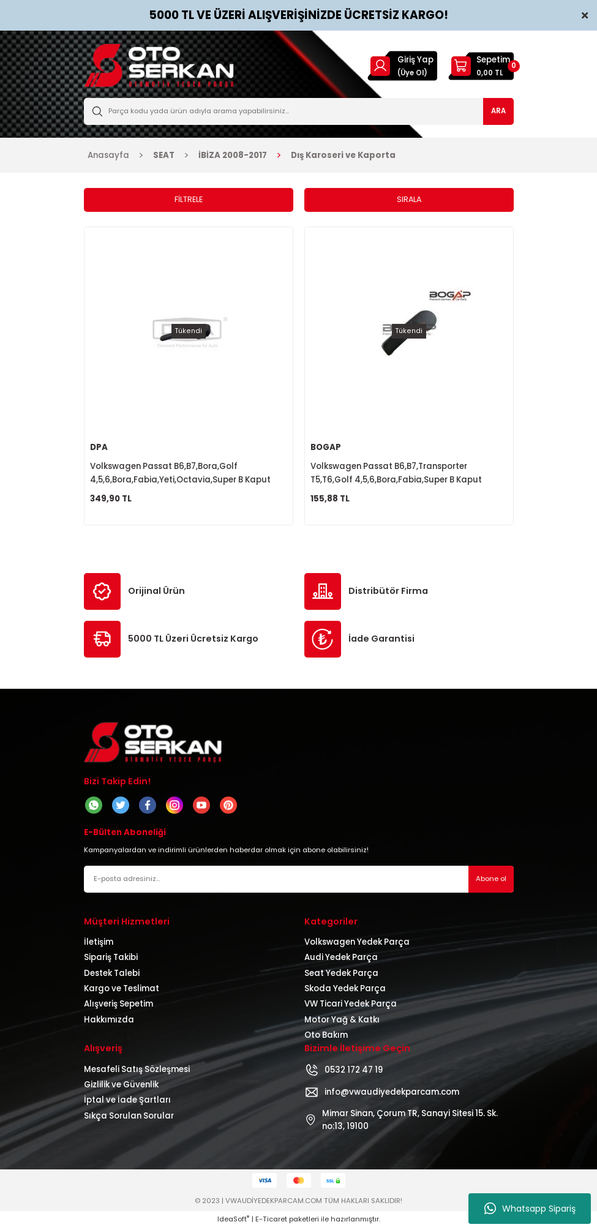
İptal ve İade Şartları (127, 1102)
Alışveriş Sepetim (118, 1006)
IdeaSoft (233, 1221)
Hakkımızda (109, 1022)
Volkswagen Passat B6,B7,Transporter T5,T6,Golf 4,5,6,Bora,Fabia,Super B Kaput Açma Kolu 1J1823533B (396, 474)
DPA (99, 448)
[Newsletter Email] (299, 881)
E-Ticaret (271, 1221)
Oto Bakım (326, 1037)
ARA (498, 111)
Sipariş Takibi (111, 960)
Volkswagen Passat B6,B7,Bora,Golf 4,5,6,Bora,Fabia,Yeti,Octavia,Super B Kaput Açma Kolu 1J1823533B (180, 474)
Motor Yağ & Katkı (342, 1022)
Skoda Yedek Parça (345, 991)
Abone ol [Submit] (491, 881)
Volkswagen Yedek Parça (357, 944)
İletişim (98, 944)
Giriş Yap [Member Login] (415, 60)
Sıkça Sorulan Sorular (129, 1118)
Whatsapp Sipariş (530, 1208)
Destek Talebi (112, 975)
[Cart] (481, 66)
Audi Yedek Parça (341, 960)
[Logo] (159, 65)
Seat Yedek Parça (341, 975)
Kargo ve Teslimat (121, 991)
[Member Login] (380, 65)
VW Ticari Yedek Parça (350, 1006)
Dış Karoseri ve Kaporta (343, 155)
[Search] (299, 111)
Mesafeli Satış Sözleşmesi (137, 1072)
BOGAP (325, 448)
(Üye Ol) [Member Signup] (412, 73)
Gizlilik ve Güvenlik (121, 1087)
